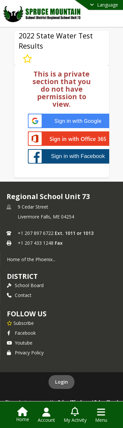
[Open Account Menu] (46, 415)
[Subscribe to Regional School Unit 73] (20, 323)
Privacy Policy (25, 352)
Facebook (21, 333)
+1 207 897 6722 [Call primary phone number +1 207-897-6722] (35, 233)
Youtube (19, 343)
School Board (25, 285)
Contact (19, 295)
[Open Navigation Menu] (101, 415)
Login (61, 382)
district (22, 276)
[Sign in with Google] (71, 121)
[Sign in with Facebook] (71, 156)
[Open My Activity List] (75, 415)
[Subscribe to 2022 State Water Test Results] (27, 58)
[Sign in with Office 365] (71, 139)
